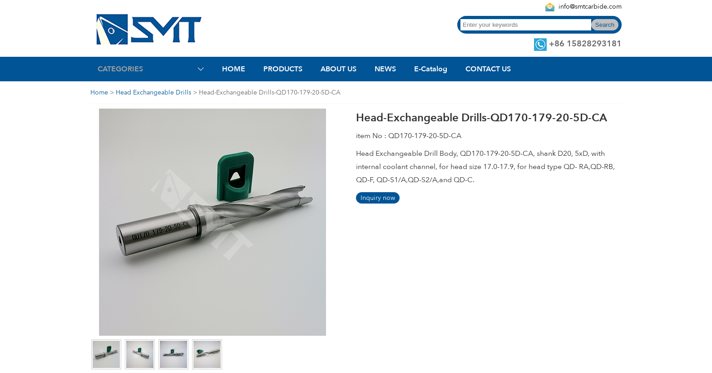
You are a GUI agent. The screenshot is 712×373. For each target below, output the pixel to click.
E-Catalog (430, 69)
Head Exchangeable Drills (153, 92)
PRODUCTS (282, 69)
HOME (233, 69)
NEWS (385, 69)
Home (99, 92)
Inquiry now (378, 198)
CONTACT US (488, 69)
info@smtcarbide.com (590, 6)
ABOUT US (338, 69)
